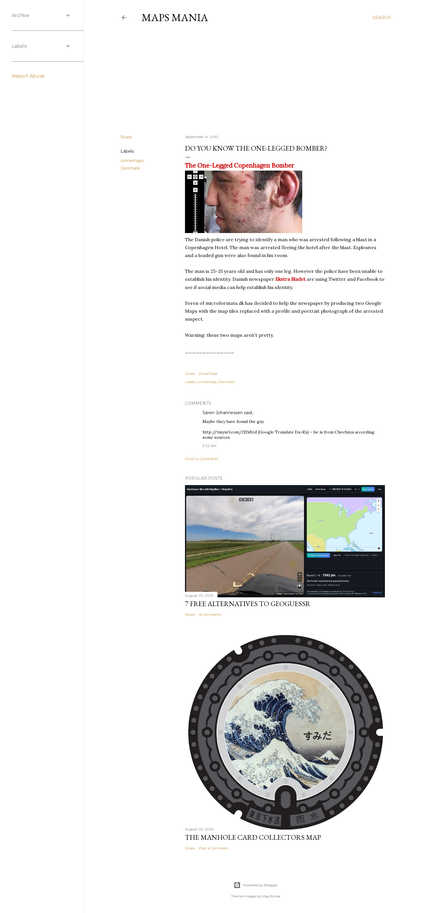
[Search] (382, 18)
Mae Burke (271, 896)
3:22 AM (209, 445)
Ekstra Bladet (290, 279)
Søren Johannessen (223, 412)
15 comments (210, 614)
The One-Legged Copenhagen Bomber (239, 165)
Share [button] (126, 137)
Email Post (208, 373)
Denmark (130, 168)
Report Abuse (28, 76)
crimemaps (132, 160)
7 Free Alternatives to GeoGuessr (247, 603)
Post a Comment (202, 459)
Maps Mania (175, 17)
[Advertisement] (255, 79)
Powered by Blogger (256, 885)
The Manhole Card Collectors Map (253, 837)
